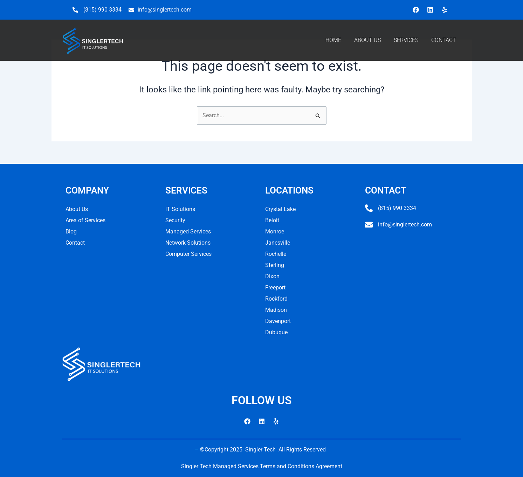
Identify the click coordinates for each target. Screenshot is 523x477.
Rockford (276, 298)
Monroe (274, 231)
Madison (276, 310)
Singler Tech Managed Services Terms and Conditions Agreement (261, 466)
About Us (77, 209)
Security (175, 220)
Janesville (277, 242)
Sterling (274, 265)
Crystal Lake (280, 209)
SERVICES (406, 40)
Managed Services (188, 231)
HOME (333, 40)
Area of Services (85, 220)
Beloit (272, 220)
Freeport (275, 287)
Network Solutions (188, 242)
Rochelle (275, 254)
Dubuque (276, 332)
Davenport (278, 321)
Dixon (272, 276)
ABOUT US (367, 40)
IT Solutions (180, 209)
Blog (71, 231)
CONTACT (443, 40)
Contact (75, 242)
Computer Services (188, 254)
